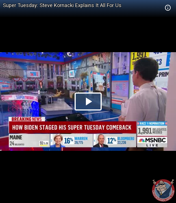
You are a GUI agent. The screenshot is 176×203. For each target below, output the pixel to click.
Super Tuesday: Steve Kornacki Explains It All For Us (62, 5)
